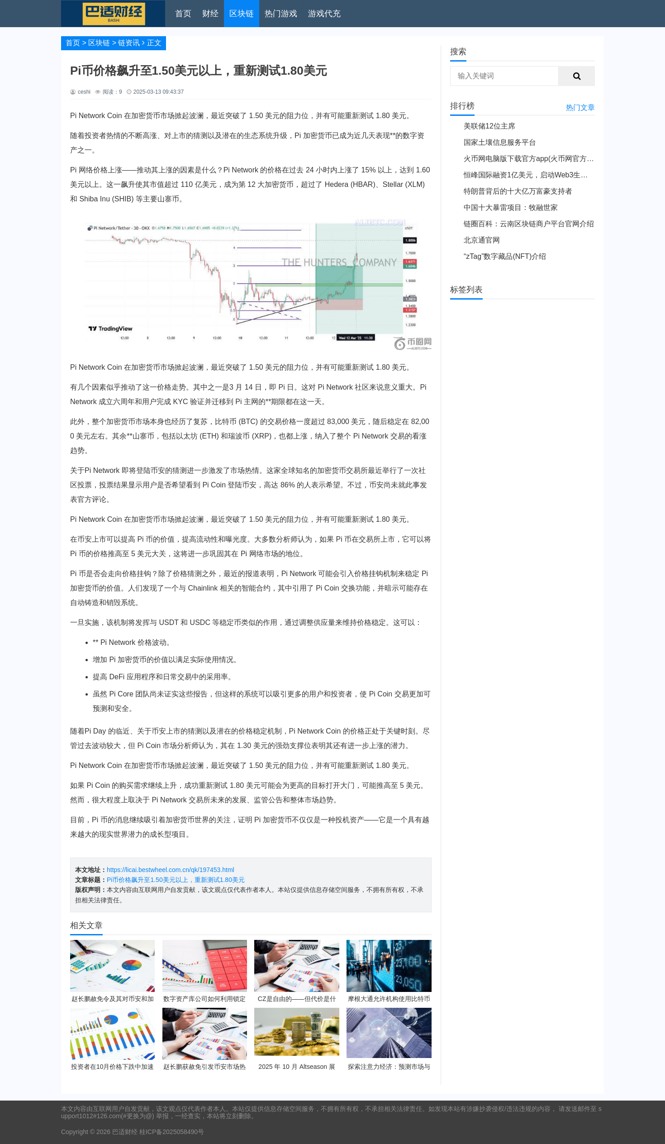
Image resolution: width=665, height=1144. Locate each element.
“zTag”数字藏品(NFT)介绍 (505, 256)
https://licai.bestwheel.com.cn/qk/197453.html (170, 869)
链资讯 (129, 43)
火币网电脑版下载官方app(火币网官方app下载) (540, 158)
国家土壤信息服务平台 (500, 142)
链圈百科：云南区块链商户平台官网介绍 (529, 224)
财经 (210, 13)
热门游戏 (281, 13)
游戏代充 (324, 13)
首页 (183, 13)
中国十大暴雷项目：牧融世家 (511, 207)
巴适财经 (125, 1131)
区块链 (241, 13)
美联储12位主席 (489, 126)
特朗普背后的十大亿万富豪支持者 (518, 191)
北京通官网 (482, 240)
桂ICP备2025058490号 (171, 1131)
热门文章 (580, 107)
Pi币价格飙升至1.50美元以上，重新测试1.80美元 (176, 879)
